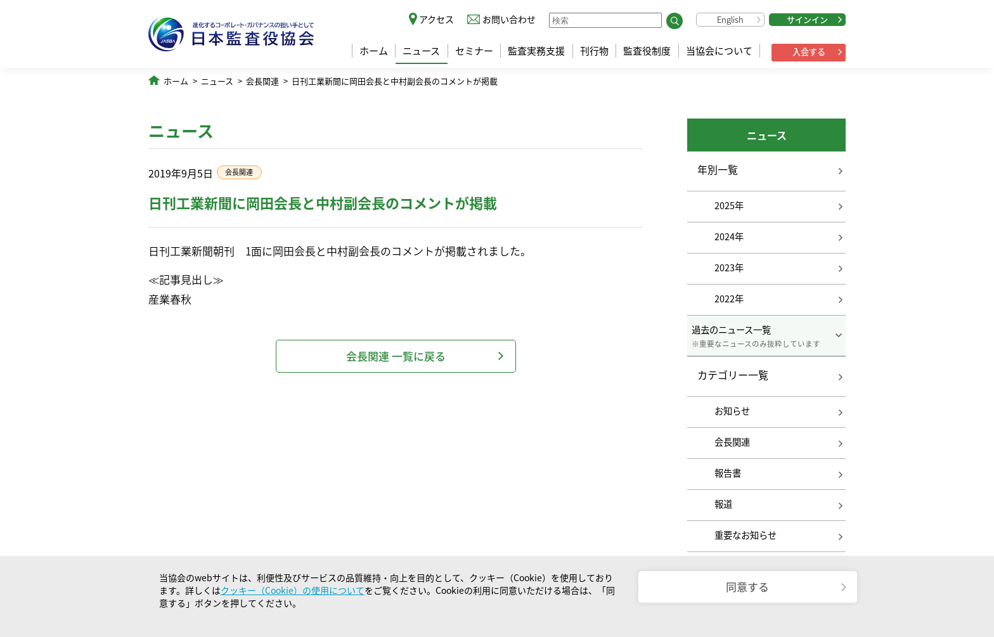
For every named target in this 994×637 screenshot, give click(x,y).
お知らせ (732, 411)
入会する (808, 52)
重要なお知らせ (745, 535)
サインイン (807, 19)
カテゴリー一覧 (732, 375)
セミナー (474, 51)
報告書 (727, 473)
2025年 (729, 205)
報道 (723, 504)
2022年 (729, 299)
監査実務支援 (536, 51)
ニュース (421, 51)
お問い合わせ (509, 19)
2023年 (729, 267)
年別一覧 (717, 169)
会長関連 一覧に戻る (396, 356)
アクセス (436, 19)
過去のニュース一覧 (766, 336)
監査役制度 (647, 51)
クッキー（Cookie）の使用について (293, 590)
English (730, 19)
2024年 (729, 236)
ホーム (373, 51)
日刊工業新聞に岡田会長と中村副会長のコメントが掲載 (395, 81)
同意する (747, 587)
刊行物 (594, 51)
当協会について (719, 51)
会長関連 (262, 81)
